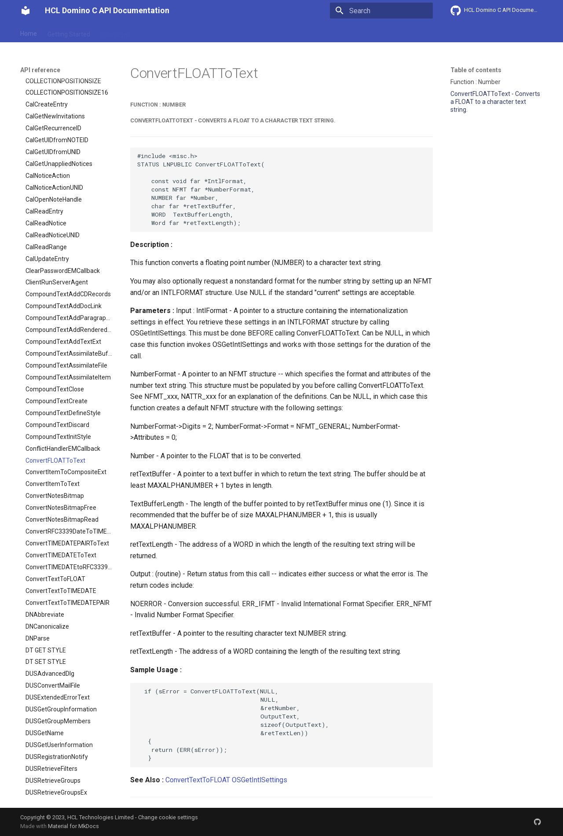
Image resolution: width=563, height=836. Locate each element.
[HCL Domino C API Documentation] (25, 10)
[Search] (381, 10)
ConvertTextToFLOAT (197, 780)
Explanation (157, 32)
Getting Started (69, 32)
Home (28, 32)
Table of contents (475, 70)
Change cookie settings (168, 817)
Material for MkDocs (73, 826)
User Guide (116, 32)
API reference (203, 32)
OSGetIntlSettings (259, 780)
